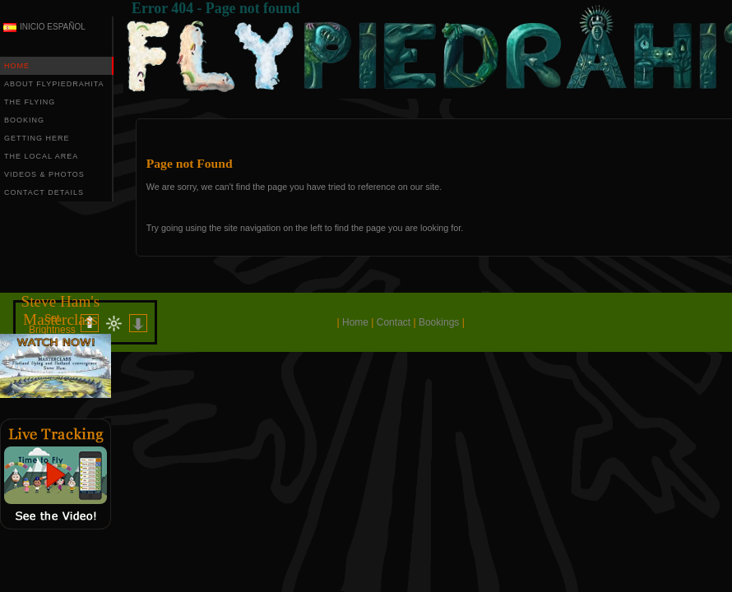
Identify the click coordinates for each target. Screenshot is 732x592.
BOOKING (24, 120)
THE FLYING (29, 102)
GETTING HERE (37, 138)
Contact (393, 322)
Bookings (439, 322)
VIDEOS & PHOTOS (44, 174)
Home (355, 322)
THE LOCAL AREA (41, 156)
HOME (17, 66)
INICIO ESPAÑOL (53, 26)
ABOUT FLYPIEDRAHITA (54, 84)
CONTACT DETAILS (44, 192)
